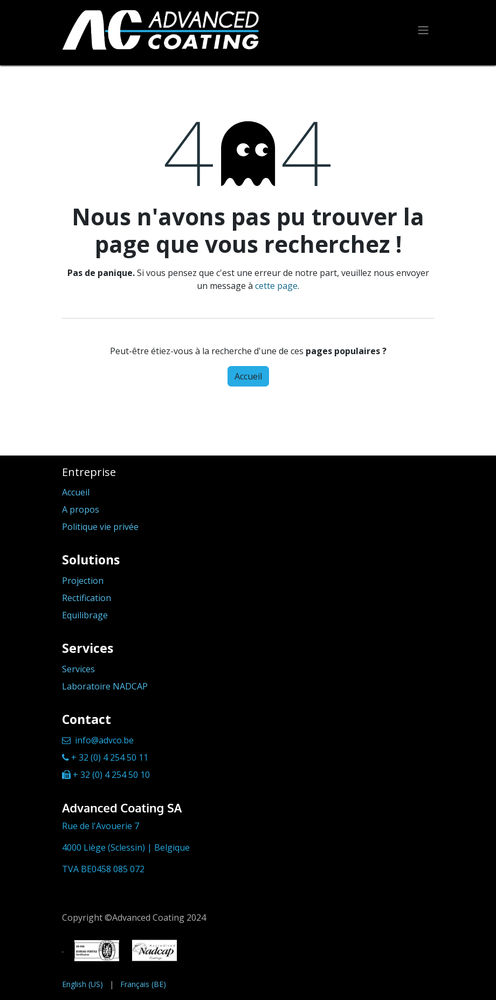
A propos (80, 509)
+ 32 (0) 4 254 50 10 (111, 775)
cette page (276, 286)
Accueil (248, 376)
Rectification (86, 598)
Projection (83, 581)
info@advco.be (104, 740)
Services (78, 669)
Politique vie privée (100, 527)
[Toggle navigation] (423, 30)
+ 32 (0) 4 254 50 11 (109, 757)
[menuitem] (82, 984)
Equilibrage (85, 615)
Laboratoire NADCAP (105, 686)
